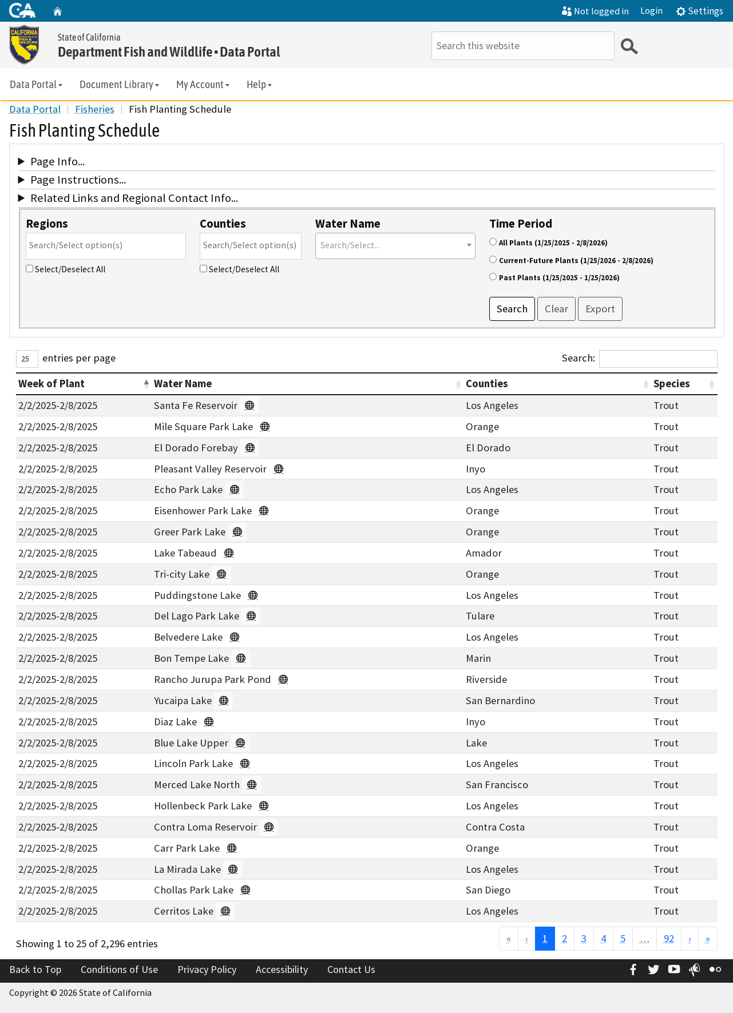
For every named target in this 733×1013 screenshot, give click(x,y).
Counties (223, 223)
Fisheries (94, 109)
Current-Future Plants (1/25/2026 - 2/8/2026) (576, 260)
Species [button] (671, 383)
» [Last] (708, 938)
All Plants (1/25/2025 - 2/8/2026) (553, 243)
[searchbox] (106, 245)
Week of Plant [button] (51, 383)
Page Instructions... (78, 179)
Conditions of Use (119, 969)
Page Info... (57, 161)
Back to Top (35, 969)
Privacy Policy (206, 969)
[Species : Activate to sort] (684, 384)
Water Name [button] (183, 383)
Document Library (120, 84)
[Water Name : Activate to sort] (307, 384)
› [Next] (689, 938)
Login (651, 11)
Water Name (348, 223)
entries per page (79, 357)
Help (260, 84)
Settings (699, 11)
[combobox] (106, 246)
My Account (203, 84)
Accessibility (282, 969)
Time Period (520, 223)
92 (669, 938)
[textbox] (395, 245)
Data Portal (37, 84)
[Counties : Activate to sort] (557, 384)
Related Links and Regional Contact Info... (134, 197)
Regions (47, 223)
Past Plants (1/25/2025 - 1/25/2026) (559, 278)
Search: (578, 357)
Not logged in (595, 11)
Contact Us (351, 969)
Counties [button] (487, 383)
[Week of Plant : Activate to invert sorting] (84, 384)
